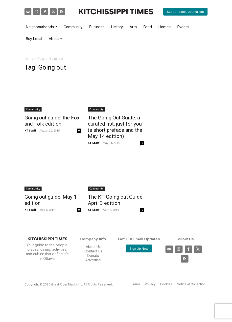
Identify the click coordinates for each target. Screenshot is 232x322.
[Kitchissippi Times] (116, 11)
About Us (93, 247)
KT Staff (30, 130)
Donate (93, 255)
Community (33, 109)
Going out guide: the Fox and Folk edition (51, 121)
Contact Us (93, 251)
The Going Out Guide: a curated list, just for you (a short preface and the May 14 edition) (115, 127)
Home (28, 59)
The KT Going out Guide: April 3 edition (115, 200)
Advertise (93, 260)
